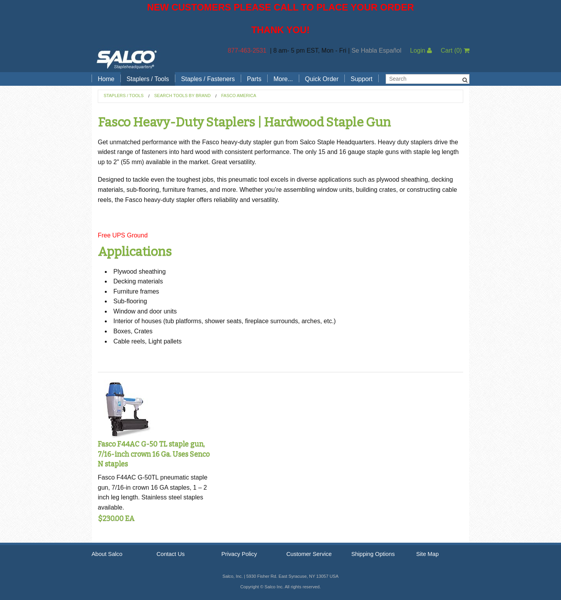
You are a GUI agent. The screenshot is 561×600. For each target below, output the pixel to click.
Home (106, 79)
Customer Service (309, 554)
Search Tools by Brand (182, 95)
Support (361, 79)
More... (283, 79)
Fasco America (238, 95)
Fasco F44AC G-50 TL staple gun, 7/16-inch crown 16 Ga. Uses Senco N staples (154, 454)
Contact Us (171, 554)
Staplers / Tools (148, 79)
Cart (455, 50)
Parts (254, 79)
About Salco (107, 554)
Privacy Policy (239, 554)
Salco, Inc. (127, 59)
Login (421, 50)
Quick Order (322, 79)
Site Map (427, 554)
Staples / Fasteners (208, 79)
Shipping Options (373, 554)
